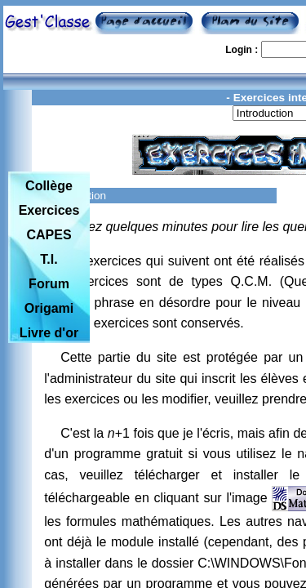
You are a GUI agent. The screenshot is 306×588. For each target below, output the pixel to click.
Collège (49, 186)
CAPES (48, 235)
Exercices (49, 210)
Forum (49, 284)
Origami (48, 308)
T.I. (48, 259)
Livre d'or (49, 333)
